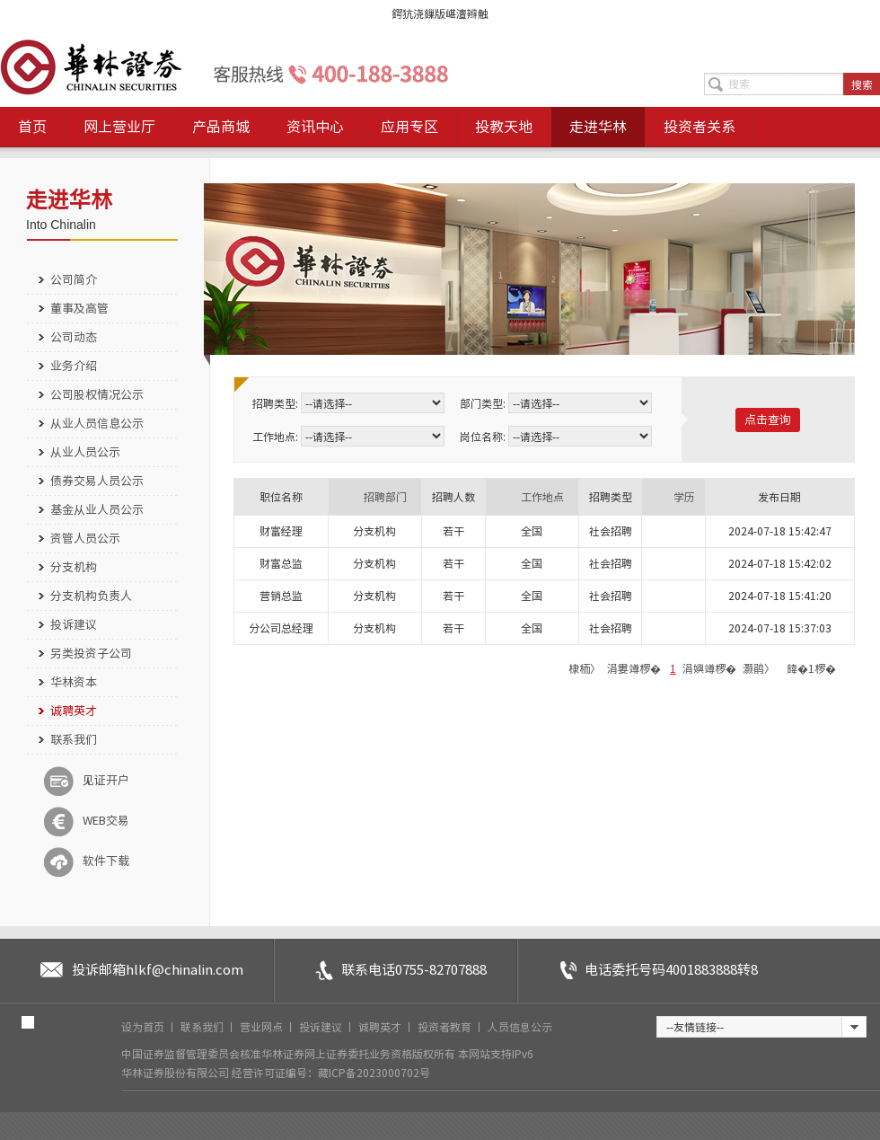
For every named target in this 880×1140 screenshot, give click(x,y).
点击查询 (767, 420)
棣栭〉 (584, 668)
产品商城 (221, 126)
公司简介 (73, 280)
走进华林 (598, 126)
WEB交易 (86, 821)
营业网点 (263, 1026)
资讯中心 (315, 126)
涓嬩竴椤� (709, 668)
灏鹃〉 (759, 668)
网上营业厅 (119, 126)
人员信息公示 (520, 1026)
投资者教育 (446, 1026)
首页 (32, 126)
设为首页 (144, 1026)
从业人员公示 (85, 452)
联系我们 (73, 740)
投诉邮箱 (157, 970)
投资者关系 (699, 126)
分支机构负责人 (91, 596)
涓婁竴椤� (634, 668)
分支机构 (73, 567)
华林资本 (73, 682)
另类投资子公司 (91, 653)
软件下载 (86, 861)
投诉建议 (73, 625)
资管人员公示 (85, 538)
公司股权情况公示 (97, 395)
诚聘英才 (73, 711)
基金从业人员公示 (97, 510)
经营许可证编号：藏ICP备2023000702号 (331, 1072)
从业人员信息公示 (97, 423)
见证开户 (86, 780)
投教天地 (503, 126)
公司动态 (73, 337)
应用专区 (409, 126)
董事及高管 (79, 308)
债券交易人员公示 (97, 481)
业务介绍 (73, 366)
